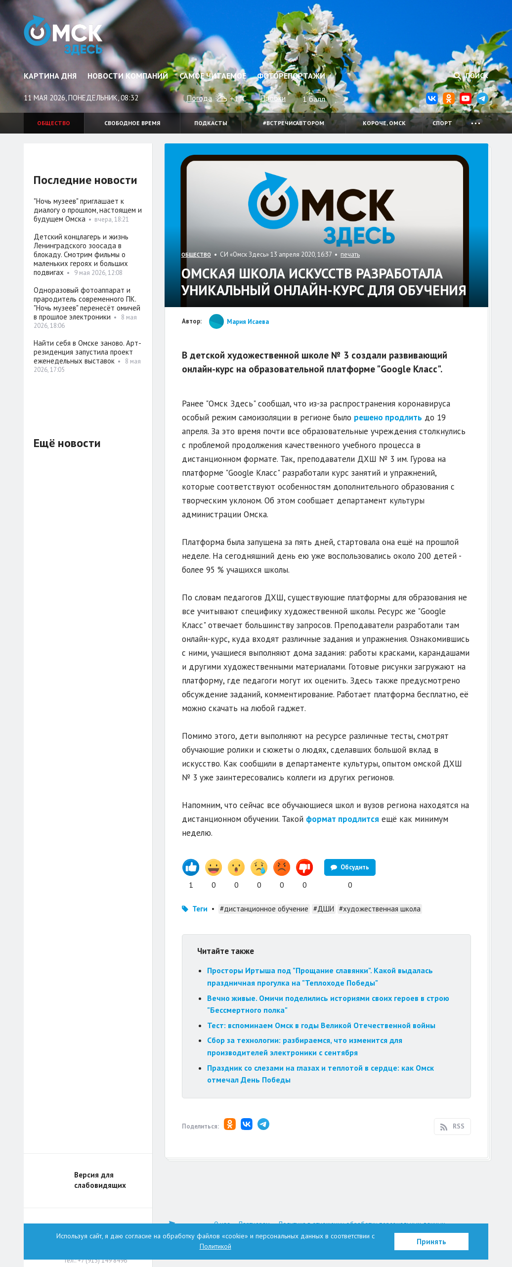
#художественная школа (380, 908)
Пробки (273, 98)
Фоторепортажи (291, 76)
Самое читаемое (212, 76)
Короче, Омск (384, 123)
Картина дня (50, 76)
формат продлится (342, 819)
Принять (431, 1241)
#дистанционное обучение (264, 908)
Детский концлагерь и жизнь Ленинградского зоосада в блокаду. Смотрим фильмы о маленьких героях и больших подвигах (81, 254)
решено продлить (388, 417)
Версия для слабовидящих (100, 1180)
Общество (53, 123)
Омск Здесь (64, 35)
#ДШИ (323, 908)
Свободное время (132, 123)
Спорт (442, 123)
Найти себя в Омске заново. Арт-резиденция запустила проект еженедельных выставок (87, 351)
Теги (200, 908)
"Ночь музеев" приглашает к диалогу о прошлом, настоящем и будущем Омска (88, 210)
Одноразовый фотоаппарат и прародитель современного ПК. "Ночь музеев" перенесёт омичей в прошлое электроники (87, 303)
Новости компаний (127, 76)
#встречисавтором (293, 123)
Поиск (471, 75)
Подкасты (210, 123)
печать (350, 254)
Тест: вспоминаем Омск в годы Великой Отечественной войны (321, 1025)
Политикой (215, 1246)
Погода (199, 98)
